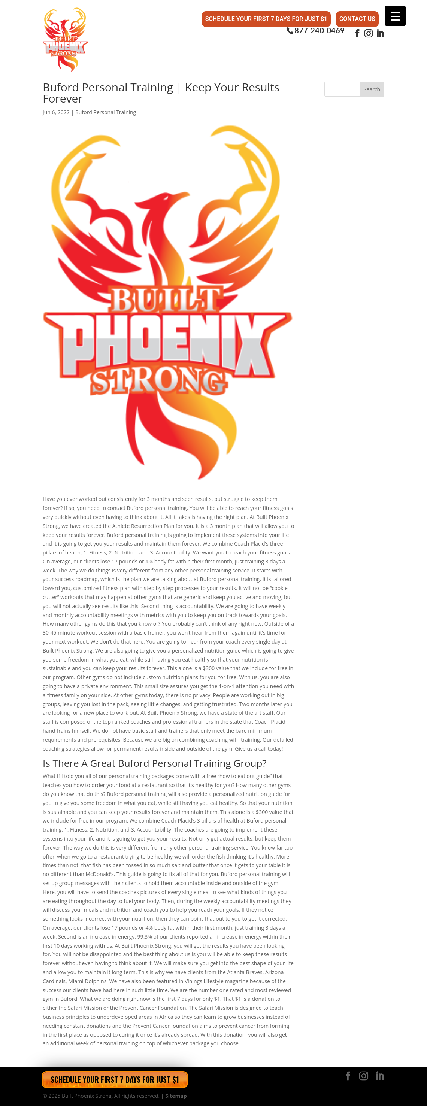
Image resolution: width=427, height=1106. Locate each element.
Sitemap (176, 1095)
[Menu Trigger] (395, 16)
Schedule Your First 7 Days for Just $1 (266, 18)
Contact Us (357, 18)
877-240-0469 (319, 30)
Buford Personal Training (105, 112)
